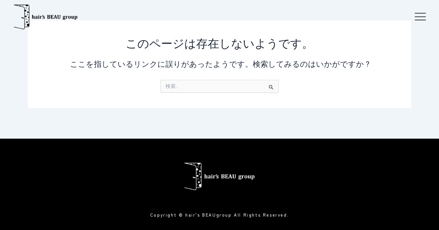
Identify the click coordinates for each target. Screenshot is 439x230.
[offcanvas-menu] (420, 17)
